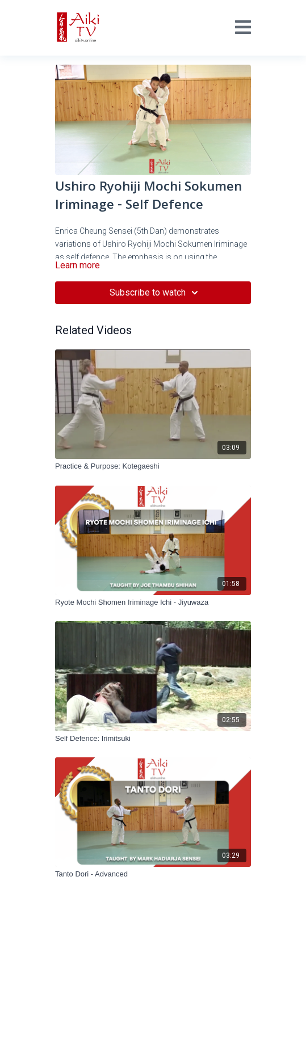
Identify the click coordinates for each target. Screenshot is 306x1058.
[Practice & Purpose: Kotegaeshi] (153, 466)
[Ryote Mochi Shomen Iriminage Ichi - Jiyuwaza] (153, 602)
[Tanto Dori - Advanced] (153, 874)
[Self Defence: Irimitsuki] (153, 738)
